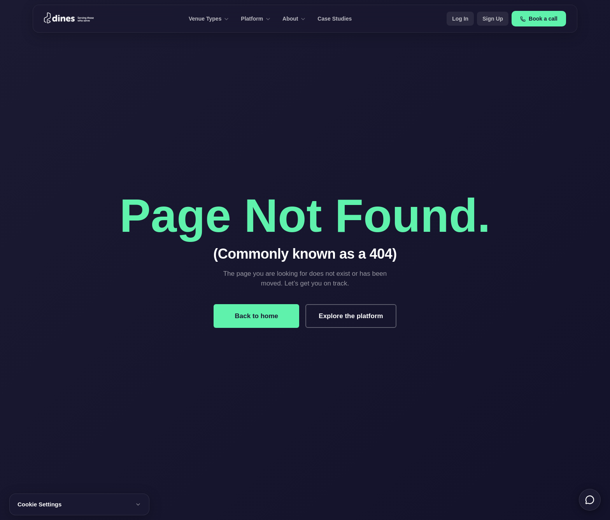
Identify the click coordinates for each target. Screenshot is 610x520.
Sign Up (492, 19)
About (293, 19)
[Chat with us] (590, 500)
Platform (255, 19)
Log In (460, 19)
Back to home (256, 316)
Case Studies (334, 19)
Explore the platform (351, 316)
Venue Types (208, 19)
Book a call (538, 19)
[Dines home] (69, 18)
